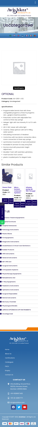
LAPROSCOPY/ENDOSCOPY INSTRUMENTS (16, 310)
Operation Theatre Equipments (13, 218)
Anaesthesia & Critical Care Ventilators (16, 246)
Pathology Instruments (10, 230)
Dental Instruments (9, 298)
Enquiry (7, 371)
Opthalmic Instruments (10, 290)
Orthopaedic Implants (10, 270)
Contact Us (9, 375)
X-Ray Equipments (9, 282)
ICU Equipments (7, 238)
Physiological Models (9, 306)
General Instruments (9, 258)
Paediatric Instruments (10, 286)
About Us (8, 354)
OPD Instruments (8, 254)
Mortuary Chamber (9, 302)
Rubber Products (8, 250)
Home (7, 349)
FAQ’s (7, 366)
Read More (11, 201)
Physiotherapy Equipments (11, 274)
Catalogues (9, 362)
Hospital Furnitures (9, 222)
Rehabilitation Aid (8, 278)
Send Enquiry (19, 88)
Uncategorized (15, 101)
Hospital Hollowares (9, 226)
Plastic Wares (7, 234)
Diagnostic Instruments (10, 242)
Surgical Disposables (9, 294)
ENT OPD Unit (6, 262)
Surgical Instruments (9, 266)
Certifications (10, 358)
